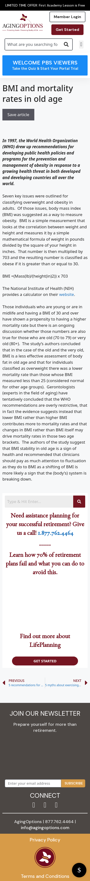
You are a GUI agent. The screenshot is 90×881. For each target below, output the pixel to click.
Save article (18, 114)
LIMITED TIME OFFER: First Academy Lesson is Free (45, 5)
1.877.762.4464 (55, 534)
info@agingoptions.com (45, 828)
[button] (81, 45)
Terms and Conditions (45, 876)
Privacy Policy (45, 839)
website (66, 294)
